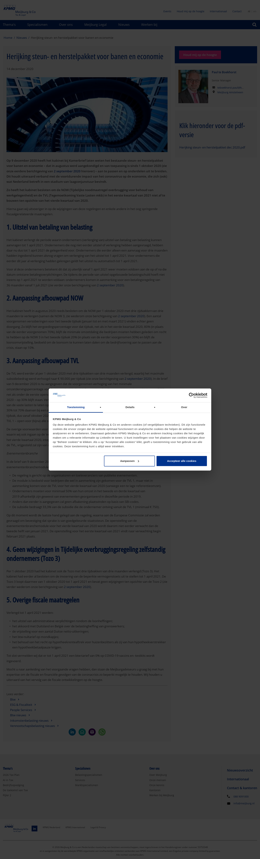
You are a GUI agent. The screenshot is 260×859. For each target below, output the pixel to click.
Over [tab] (184, 407)
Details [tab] (130, 407)
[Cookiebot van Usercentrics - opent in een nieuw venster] (191, 395)
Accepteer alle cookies (181, 460)
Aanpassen (129, 460)
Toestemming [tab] (76, 407)
